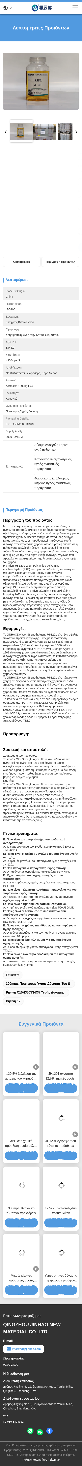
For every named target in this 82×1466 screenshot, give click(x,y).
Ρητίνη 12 (13, 1001)
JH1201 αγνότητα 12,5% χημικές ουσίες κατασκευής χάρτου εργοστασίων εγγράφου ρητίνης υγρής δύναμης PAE (60, 1076)
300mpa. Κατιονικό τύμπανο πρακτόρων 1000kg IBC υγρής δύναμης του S (21, 1211)
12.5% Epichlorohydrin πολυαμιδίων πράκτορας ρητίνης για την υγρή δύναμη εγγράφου (61, 1211)
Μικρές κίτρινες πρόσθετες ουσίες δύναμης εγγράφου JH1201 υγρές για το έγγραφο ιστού (21, 1278)
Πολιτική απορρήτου (34, 1459)
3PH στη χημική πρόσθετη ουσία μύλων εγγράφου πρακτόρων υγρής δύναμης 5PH (21, 1143)
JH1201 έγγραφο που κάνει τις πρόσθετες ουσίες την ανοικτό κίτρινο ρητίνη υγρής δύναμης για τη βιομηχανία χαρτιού (60, 1143)
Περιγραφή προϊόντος (60, 261)
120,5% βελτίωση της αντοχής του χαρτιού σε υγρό (21, 1076)
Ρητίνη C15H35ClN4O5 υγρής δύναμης (35, 992)
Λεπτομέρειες (22, 261)
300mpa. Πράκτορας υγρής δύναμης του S (38, 983)
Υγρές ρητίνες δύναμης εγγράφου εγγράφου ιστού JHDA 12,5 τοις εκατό (61, 1278)
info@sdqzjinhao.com (23, 1349)
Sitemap (54, 1459)
